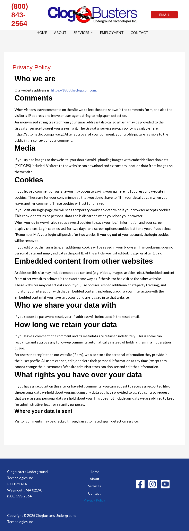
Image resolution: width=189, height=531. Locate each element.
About (94, 479)
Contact (94, 493)
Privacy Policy (94, 500)
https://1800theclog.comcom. (74, 90)
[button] (164, 14)
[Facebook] (140, 484)
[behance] (165, 484)
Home (94, 472)
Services (94, 486)
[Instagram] (153, 484)
